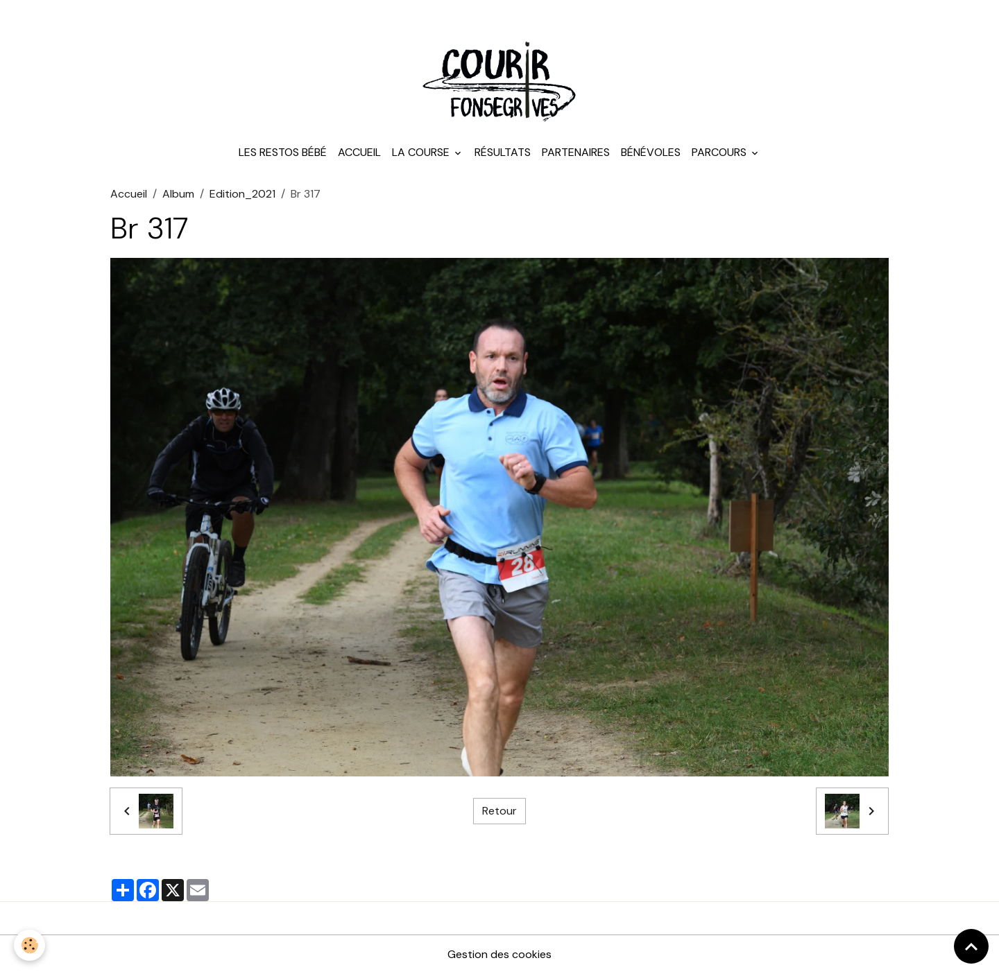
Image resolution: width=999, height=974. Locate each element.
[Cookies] (29, 945)
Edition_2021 (242, 193)
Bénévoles (651, 152)
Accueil (359, 152)
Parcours (720, 152)
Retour (499, 810)
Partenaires (576, 152)
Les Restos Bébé (283, 152)
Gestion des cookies (499, 954)
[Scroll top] (971, 946)
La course (422, 152)
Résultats (503, 152)
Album (178, 193)
